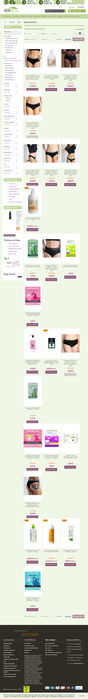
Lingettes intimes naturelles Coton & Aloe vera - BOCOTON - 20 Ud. (70, 457)
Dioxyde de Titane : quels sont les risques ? (17, 304)
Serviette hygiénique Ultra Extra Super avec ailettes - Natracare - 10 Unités (51, 457)
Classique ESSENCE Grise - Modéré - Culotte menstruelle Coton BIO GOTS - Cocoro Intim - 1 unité (51, 173)
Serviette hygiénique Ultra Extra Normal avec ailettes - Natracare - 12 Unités (32, 457)
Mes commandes (49, 643)
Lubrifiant (8, 52)
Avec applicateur (10, 72)
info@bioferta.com (78, 663)
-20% (8, 98)
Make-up (23, 16)
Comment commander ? (10, 668)
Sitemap (26, 652)
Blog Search (9, 335)
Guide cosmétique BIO (10, 676)
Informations (11, 180)
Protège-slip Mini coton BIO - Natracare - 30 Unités (32, 408)
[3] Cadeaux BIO (13, 277)
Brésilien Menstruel (11, 38)
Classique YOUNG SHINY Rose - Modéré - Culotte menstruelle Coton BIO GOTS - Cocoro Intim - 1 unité (32, 173)
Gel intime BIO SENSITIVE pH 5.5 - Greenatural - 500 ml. (33, 219)
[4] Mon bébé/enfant (14, 261)
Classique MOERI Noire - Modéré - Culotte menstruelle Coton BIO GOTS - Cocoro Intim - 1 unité (51, 268)
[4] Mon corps (12, 253)
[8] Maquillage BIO (13, 270)
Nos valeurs (12, 183)
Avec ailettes (9, 70)
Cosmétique (16, 16)
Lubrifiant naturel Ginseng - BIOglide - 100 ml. (70, 551)
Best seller (9, 75)
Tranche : (6, 58)
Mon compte (50, 640)
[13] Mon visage (13, 250)
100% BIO (8, 65)
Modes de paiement (14, 194)
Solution (37, 16)
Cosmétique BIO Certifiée (31, 648)
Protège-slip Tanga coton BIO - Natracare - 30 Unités (70, 266)
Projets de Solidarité (9, 663)
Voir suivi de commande (15, 202)
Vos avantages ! (13, 191)
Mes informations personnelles (53, 652)
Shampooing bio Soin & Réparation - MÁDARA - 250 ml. (19, 215)
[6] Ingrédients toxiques (15, 248)
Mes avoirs (48, 648)
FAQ (10, 199)
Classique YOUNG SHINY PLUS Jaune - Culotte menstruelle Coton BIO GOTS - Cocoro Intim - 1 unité (70, 173)
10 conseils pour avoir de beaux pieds (17, 311)
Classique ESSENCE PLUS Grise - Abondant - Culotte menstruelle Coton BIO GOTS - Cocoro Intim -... (32, 77)
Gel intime (9, 47)
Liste (83, 33)
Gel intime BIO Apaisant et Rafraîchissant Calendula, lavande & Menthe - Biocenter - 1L (32, 362)
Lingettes (8, 50)
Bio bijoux (44, 16)
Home (50, 16)
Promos (70, 16)
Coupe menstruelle (11, 40)
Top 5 (6, 291)
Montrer (43, 33)
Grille (80, 33)
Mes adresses (49, 650)
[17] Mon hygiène (13, 255)
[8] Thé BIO (12, 279)
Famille (30, 16)
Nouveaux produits (29, 645)
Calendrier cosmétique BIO (11, 659)
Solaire (77, 16)
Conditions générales (14, 189)
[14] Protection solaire (14, 263)
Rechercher (65, 11)
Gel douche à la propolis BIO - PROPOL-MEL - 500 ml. (51, 551)
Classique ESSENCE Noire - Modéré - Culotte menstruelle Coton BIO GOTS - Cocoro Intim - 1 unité (70, 363)
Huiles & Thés (7, 16)
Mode (54, 16)
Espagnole (9, 77)
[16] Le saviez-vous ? (14, 245)
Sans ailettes (9, 79)
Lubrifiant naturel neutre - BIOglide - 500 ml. (32, 551)
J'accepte (81, 695)
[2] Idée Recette (13, 282)
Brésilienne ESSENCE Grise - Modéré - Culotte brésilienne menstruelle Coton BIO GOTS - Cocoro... (32, 505)
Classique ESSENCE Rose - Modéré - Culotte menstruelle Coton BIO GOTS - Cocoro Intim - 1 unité (32, 125)
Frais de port (12, 186)
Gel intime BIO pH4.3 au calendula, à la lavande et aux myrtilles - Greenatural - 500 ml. (51, 77)
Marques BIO (27, 650)
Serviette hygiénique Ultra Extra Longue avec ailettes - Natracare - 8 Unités (32, 314)
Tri (25, 33)
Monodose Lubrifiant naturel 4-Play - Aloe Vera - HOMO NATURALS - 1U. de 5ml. (51, 362)
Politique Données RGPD (10, 666)
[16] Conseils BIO (13, 242)
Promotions (10, 208)
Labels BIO (12, 196)
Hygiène (19, 22)
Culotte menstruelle (11, 43)
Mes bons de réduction (51, 654)
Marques (60, 16)
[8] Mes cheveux (13, 258)
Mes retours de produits (51, 645)
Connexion (81, 7)
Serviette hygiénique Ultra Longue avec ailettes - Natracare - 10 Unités (32, 599)
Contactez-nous (8, 643)
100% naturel (9, 68)
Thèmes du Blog (12, 240)
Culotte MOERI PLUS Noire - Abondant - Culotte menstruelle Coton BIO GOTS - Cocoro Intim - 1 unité (70, 78)
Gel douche (9, 45)
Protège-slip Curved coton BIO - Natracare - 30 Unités (32, 266)
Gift (65, 16)
